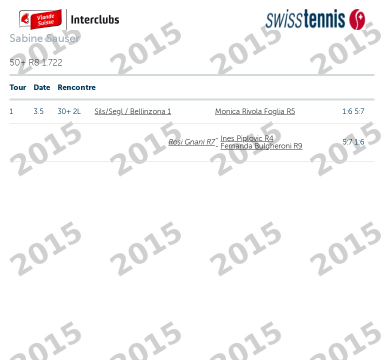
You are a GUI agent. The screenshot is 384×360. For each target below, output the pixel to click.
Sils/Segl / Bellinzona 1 (132, 112)
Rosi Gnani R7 (191, 142)
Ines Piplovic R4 (247, 138)
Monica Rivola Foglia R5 (255, 112)
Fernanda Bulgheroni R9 (261, 146)
